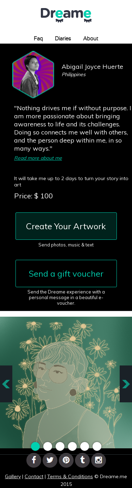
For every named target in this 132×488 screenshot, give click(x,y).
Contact (34, 476)
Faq (38, 38)
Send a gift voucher (66, 273)
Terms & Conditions (70, 476)
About (90, 38)
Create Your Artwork (66, 226)
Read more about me (38, 158)
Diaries (63, 38)
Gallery (13, 476)
